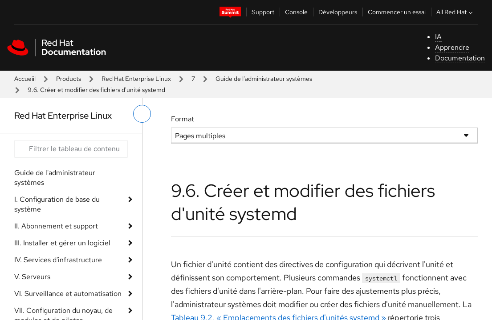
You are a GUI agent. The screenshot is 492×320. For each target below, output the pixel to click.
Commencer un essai (397, 12)
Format (182, 119)
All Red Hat (455, 12)
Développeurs (337, 12)
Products (68, 79)
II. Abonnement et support (56, 226)
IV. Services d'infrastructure (58, 259)
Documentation (460, 58)
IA (438, 36)
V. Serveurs (32, 276)
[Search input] (71, 148)
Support (263, 12)
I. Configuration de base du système (57, 204)
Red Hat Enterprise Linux (136, 79)
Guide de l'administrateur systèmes (264, 79)
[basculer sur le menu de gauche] (142, 114)
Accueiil (25, 79)
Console (296, 12)
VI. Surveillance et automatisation (68, 293)
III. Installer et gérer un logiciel (62, 243)
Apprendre (452, 47)
